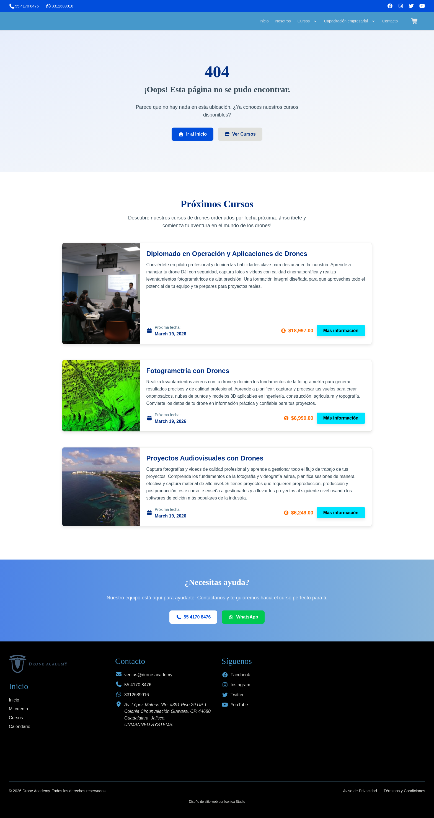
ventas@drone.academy (148, 674)
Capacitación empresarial (350, 21)
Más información (340, 330)
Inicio (264, 21)
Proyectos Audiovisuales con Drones (205, 458)
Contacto (390, 21)
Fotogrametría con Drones (187, 370)
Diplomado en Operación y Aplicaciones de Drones (227, 253)
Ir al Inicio (192, 134)
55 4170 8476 (24, 6)
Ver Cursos (239, 134)
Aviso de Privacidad (360, 791)
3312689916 (59, 6)
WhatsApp (243, 617)
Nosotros (283, 21)
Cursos (307, 21)
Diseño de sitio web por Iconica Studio (217, 802)
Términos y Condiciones (404, 791)
